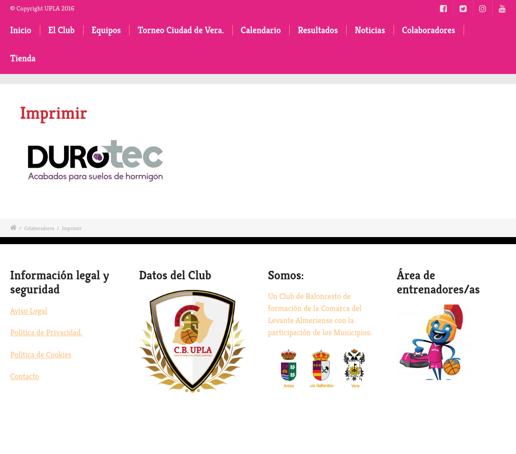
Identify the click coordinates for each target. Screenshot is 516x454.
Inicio (20, 30)
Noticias (370, 30)
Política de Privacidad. (46, 332)
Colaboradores (429, 30)
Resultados (318, 30)
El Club (61, 30)
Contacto (24, 376)
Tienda (23, 58)
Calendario (261, 30)
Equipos (106, 30)
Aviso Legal (28, 311)
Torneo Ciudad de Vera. (181, 30)
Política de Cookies (41, 354)
